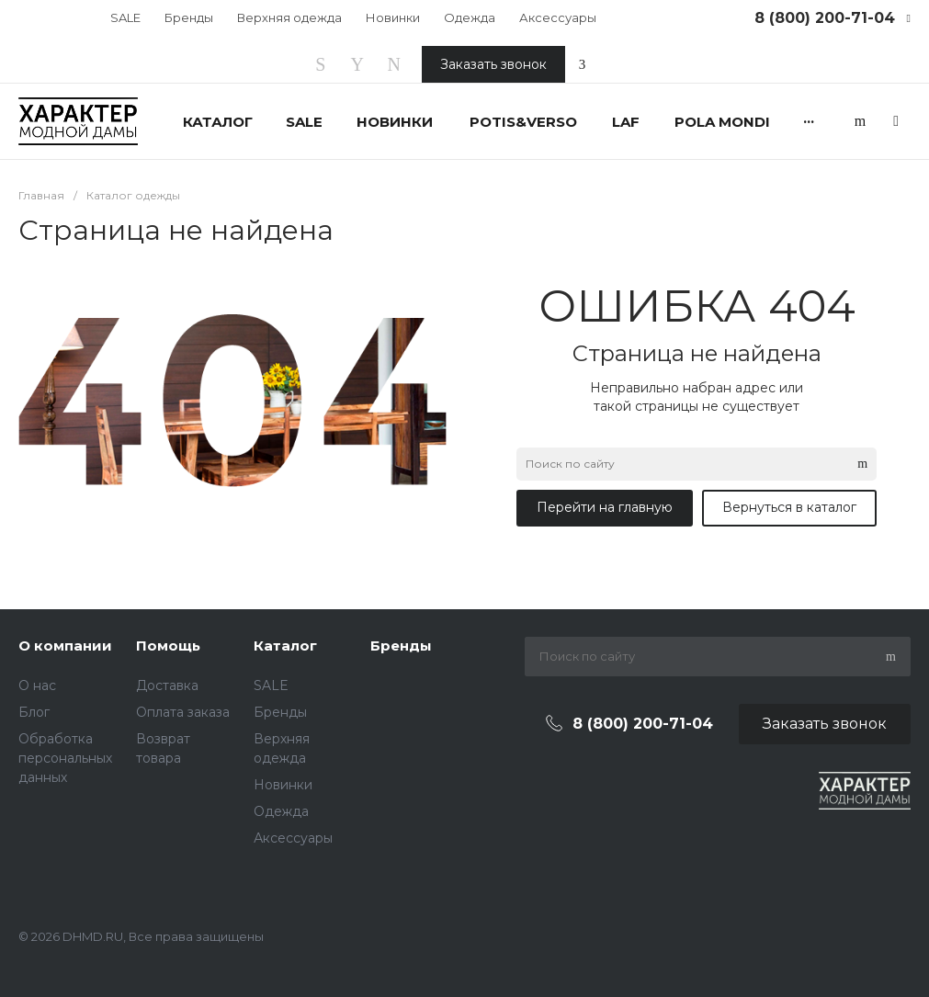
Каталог (285, 645)
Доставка (167, 685)
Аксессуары (557, 17)
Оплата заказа (183, 712)
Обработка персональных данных (65, 758)
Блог (34, 712)
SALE (125, 17)
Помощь (168, 645)
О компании (65, 645)
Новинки (393, 17)
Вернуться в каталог (789, 507)
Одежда (469, 17)
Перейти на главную (605, 507)
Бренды (188, 17)
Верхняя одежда (289, 17)
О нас (37, 685)
